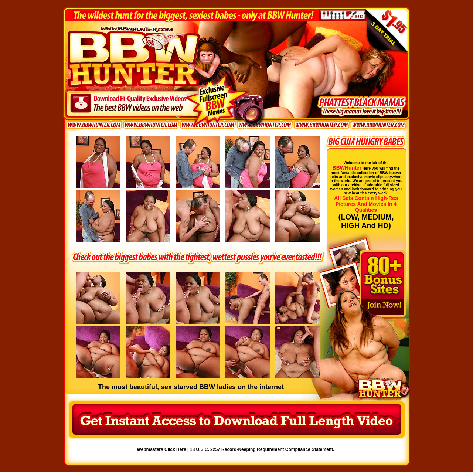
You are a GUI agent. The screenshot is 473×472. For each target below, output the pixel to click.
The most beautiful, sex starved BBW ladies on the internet (191, 387)
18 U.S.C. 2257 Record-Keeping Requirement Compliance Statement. (262, 449)
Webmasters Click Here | (163, 449)
